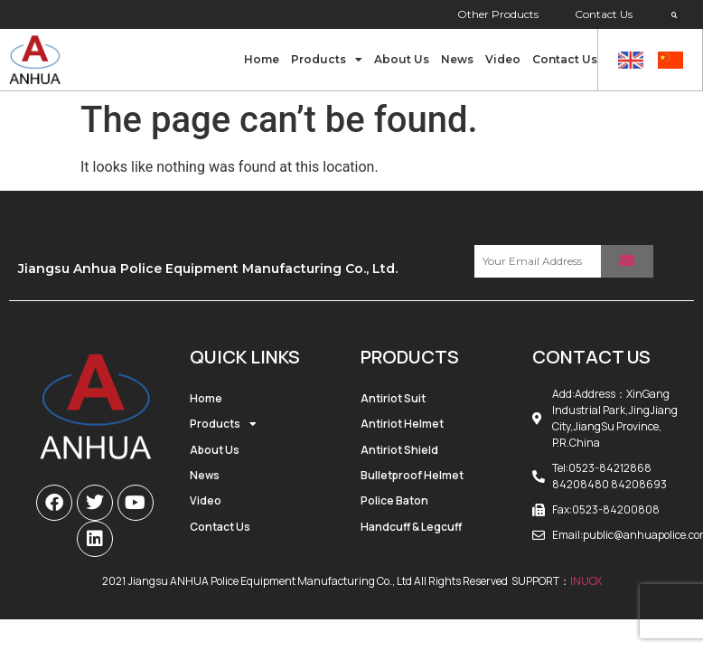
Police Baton (394, 500)
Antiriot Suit (393, 398)
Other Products (498, 14)
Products (326, 59)
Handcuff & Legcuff (411, 526)
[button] (674, 15)
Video (502, 59)
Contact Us (604, 14)
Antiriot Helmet (402, 423)
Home (261, 59)
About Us (401, 59)
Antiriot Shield (399, 450)
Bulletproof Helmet (412, 475)
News (457, 59)
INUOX (586, 581)
